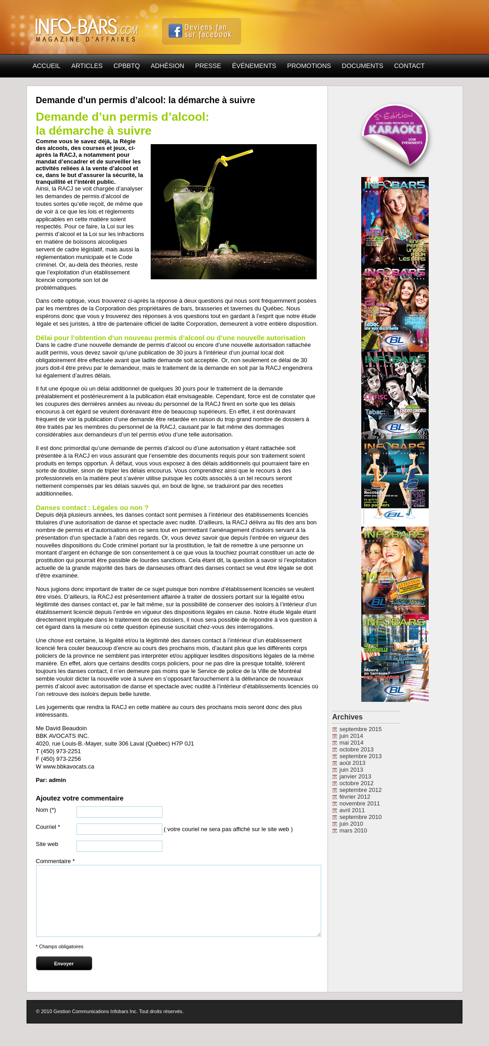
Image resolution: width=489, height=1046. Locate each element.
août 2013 (353, 762)
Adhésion (167, 65)
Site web (47, 844)
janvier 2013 (356, 776)
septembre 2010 (361, 817)
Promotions (309, 65)
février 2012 (355, 796)
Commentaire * (55, 861)
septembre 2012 (361, 790)
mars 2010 (353, 830)
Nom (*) (46, 809)
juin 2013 (351, 769)
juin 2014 (351, 735)
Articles (87, 65)
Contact (409, 65)
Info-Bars (88, 27)
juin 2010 (351, 823)
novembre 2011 (360, 803)
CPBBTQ (126, 65)
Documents (362, 65)
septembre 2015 (361, 729)
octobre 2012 (357, 783)
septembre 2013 (361, 756)
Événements (254, 65)
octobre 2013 (357, 749)
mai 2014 (351, 742)
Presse (208, 65)
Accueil (47, 65)
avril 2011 (352, 810)
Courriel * (48, 826)
